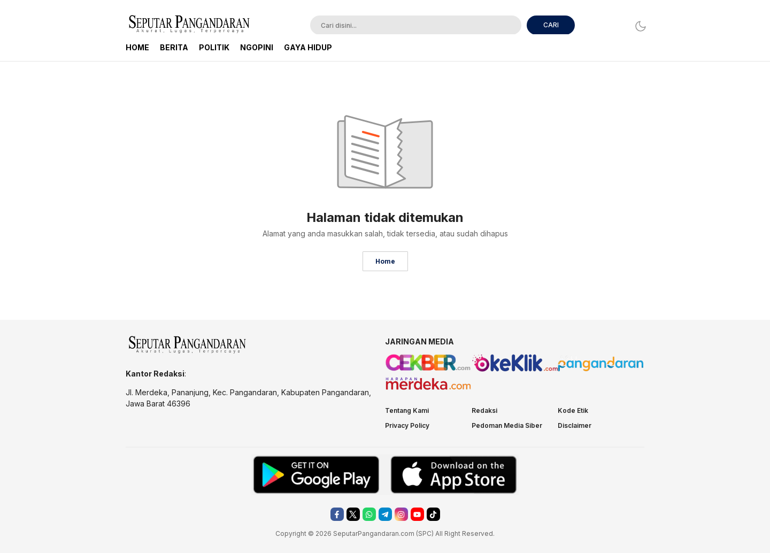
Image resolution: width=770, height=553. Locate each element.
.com (406, 533)
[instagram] (401, 514)
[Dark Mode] (637, 26)
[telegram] (385, 514)
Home (385, 261)
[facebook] (337, 514)
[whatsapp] (369, 514)
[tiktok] (433, 514)
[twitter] (353, 514)
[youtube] (417, 514)
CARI (551, 25)
